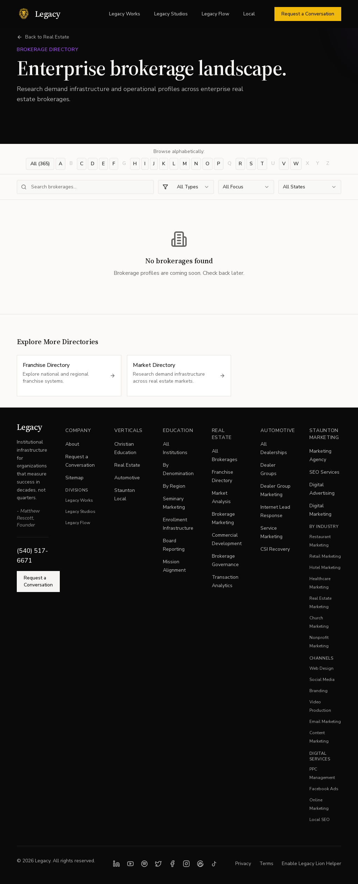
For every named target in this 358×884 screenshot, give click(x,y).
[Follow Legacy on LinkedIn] (116, 863)
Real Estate (127, 465)
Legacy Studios (171, 14)
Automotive (127, 477)
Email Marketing (325, 721)
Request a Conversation (307, 14)
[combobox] (186, 187)
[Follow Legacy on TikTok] (214, 863)
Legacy (29, 427)
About (72, 444)
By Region (174, 486)
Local (249, 14)
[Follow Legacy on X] (158, 863)
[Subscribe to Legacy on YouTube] (130, 863)
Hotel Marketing (325, 567)
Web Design (321, 668)
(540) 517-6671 (32, 556)
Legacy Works (124, 14)
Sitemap (74, 477)
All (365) (40, 163)
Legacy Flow (215, 14)
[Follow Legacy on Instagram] (186, 863)
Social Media (322, 679)
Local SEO (319, 819)
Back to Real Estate (43, 37)
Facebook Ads (323, 789)
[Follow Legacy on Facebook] (172, 863)
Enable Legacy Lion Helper (311, 863)
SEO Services (324, 472)
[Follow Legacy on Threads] (200, 863)
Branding (318, 691)
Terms (266, 863)
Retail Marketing (325, 556)
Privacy (243, 863)
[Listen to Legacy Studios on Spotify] (144, 863)
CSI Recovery (275, 549)
